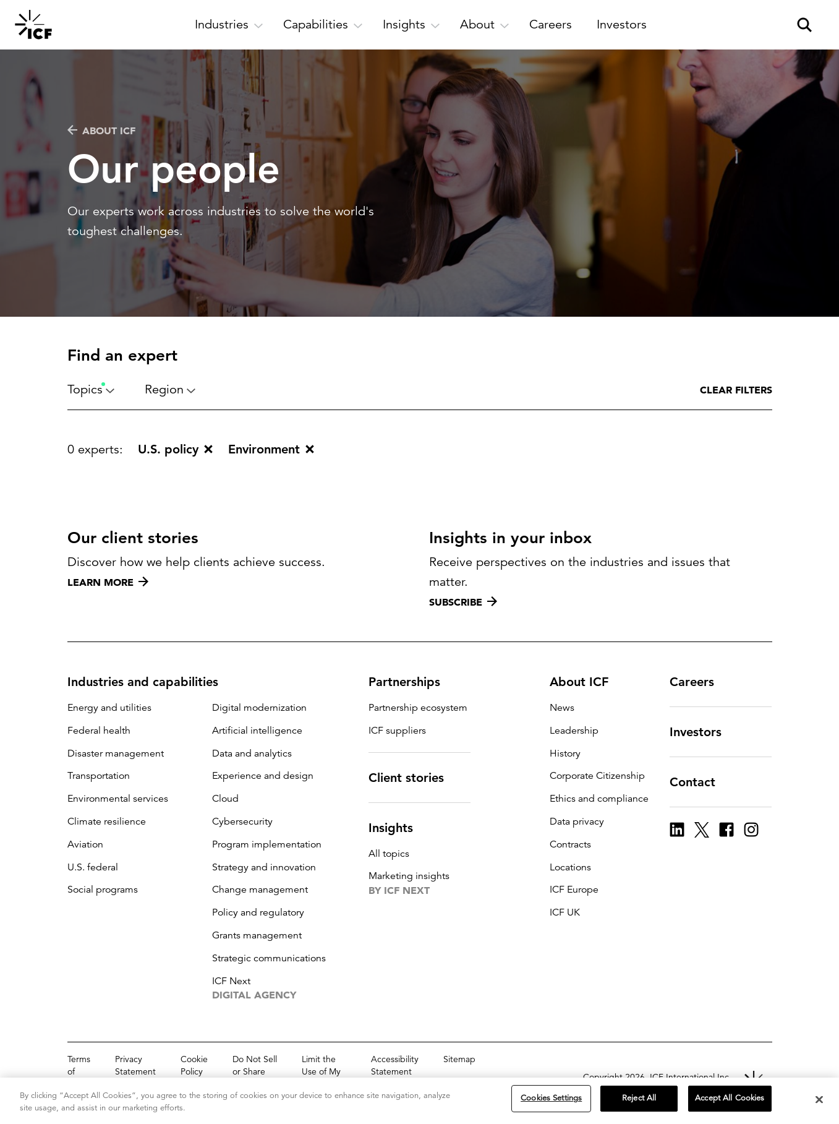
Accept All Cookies (729, 1099)
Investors (703, 732)
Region (170, 389)
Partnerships (411, 682)
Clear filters (736, 390)
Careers (699, 682)
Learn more (107, 582)
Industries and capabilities (150, 682)
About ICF (101, 130)
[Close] (819, 1099)
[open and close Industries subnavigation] (229, 25)
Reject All (639, 1099)
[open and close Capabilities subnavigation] (323, 25)
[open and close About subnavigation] (484, 25)
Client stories (413, 777)
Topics (91, 389)
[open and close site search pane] (804, 25)
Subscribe (463, 601)
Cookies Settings (551, 1099)
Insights (398, 828)
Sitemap (459, 1059)
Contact (700, 782)
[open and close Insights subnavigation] (411, 25)
